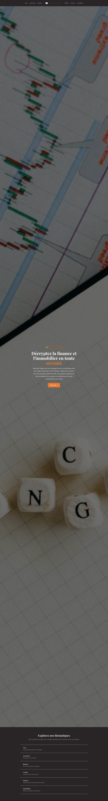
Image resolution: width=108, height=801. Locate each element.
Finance (73, 3)
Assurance (33, 3)
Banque (40, 3)
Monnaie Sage (53, 3)
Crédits (67, 3)
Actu (26, 3)
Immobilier (80, 3)
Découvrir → (54, 385)
